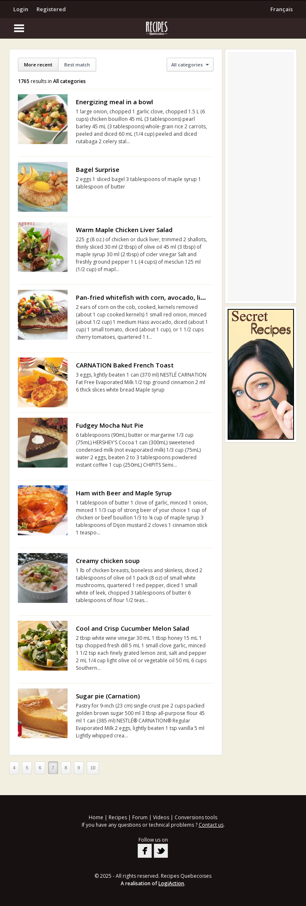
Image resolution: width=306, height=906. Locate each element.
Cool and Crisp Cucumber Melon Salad (132, 628)
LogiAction (171, 883)
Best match (77, 64)
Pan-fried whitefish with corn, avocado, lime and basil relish (166, 297)
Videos (161, 817)
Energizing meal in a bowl (114, 102)
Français (281, 9)
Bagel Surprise (97, 169)
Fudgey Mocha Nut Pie (109, 425)
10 (92, 767)
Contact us (211, 824)
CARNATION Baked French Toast (125, 365)
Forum (140, 817)
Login (20, 9)
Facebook (145, 851)
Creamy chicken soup (108, 560)
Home (96, 817)
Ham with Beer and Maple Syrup (124, 493)
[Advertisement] (261, 176)
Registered (51, 9)
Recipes (118, 817)
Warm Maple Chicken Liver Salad (124, 229)
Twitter (161, 851)
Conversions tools (196, 817)
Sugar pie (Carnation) (108, 696)
